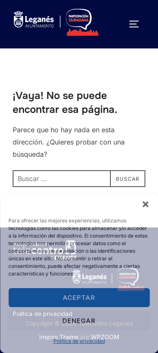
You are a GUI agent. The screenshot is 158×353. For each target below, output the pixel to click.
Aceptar (79, 298)
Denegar (79, 321)
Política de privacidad (79, 341)
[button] (145, 204)
